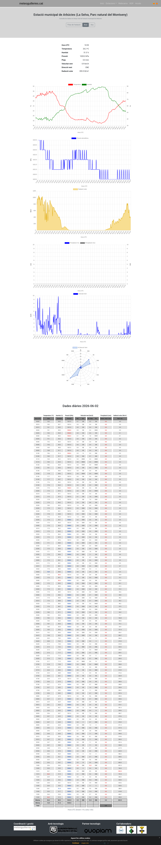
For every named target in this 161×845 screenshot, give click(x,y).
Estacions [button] (110, 3)
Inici (102, 3)
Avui (85, 25)
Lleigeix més (85, 843)
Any (92, 25)
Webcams (123, 3)
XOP (131, 3)
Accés (138, 3)
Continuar (75, 843)
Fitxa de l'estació (74, 25)
